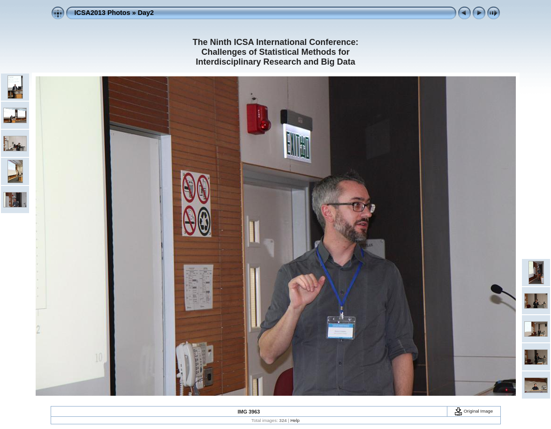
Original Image (473, 411)
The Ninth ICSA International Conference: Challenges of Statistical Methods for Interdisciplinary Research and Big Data (275, 52)
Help (295, 420)
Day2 (146, 12)
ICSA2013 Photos (102, 12)
